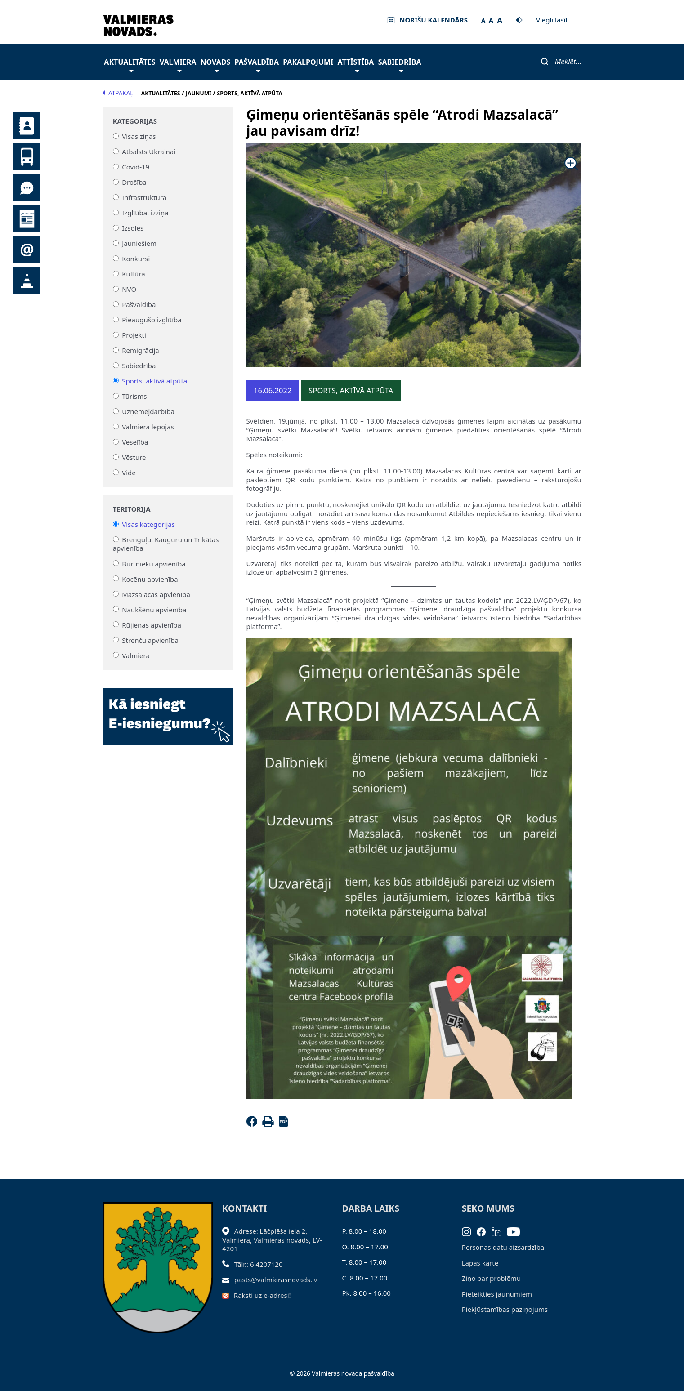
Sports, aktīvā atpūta (154, 380)
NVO (129, 289)
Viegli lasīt (552, 19)
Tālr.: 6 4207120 (258, 1264)
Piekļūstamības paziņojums (505, 1309)
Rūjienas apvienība (151, 624)
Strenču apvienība (150, 639)
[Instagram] (469, 1230)
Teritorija (132, 509)
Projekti (134, 334)
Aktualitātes (129, 64)
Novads (216, 64)
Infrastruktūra (144, 197)
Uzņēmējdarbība (148, 411)
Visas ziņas (139, 136)
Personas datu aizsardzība (503, 1247)
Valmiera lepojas (148, 426)
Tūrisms (134, 396)
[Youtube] (516, 1230)
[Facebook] (253, 1123)
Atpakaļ (118, 93)
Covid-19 (135, 166)
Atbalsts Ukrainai (148, 151)
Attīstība (356, 64)
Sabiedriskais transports (26, 156)
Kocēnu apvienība (150, 578)
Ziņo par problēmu (491, 1278)
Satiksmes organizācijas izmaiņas (26, 281)
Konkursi (136, 258)
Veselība (135, 441)
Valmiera (178, 64)
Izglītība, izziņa (145, 212)
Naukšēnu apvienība (154, 609)
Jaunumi (26, 218)
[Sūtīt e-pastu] (228, 1279)
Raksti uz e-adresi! (262, 1295)
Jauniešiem (139, 243)
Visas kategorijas (148, 524)
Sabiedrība (399, 64)
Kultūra (133, 273)
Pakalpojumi (308, 62)
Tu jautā (26, 187)
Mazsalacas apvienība (156, 593)
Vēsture (134, 457)
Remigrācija (140, 350)
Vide (129, 472)
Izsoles (132, 227)
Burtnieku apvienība (153, 563)
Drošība (134, 182)
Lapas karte (480, 1262)
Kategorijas (135, 121)
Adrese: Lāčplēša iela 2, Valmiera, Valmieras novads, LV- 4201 (272, 1239)
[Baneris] (167, 710)
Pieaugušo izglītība (152, 319)
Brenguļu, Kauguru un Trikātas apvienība (166, 544)
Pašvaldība (257, 64)
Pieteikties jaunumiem (26, 249)
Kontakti (26, 125)
